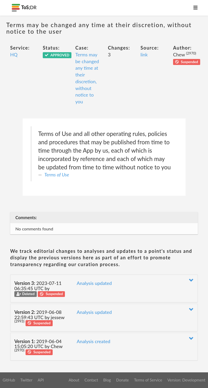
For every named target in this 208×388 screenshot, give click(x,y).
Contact (91, 380)
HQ (13, 54)
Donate (122, 380)
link (144, 54)
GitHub (9, 380)
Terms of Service (148, 380)
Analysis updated (94, 283)
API (41, 380)
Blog (107, 380)
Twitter (26, 380)
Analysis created (93, 341)
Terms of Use (56, 174)
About (74, 380)
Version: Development (186, 380)
